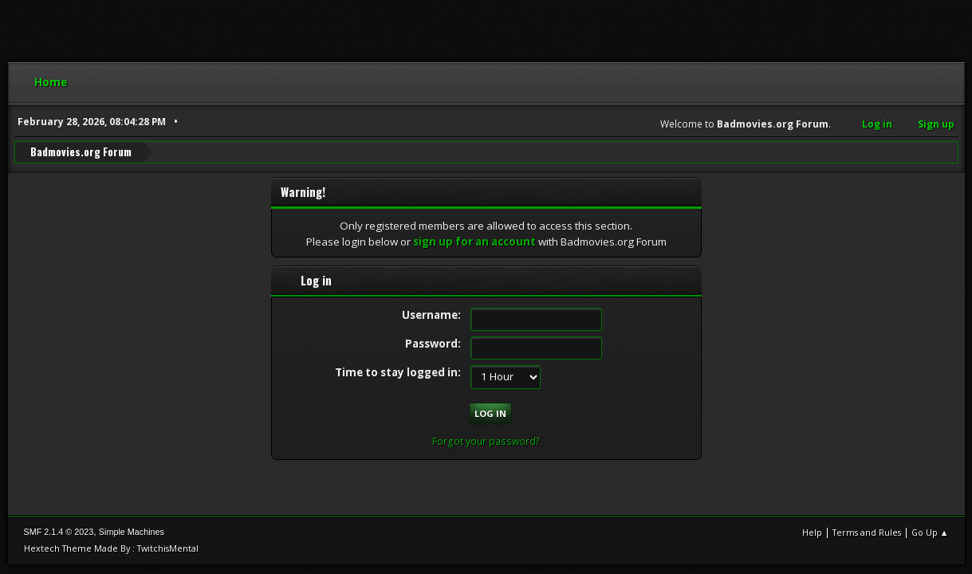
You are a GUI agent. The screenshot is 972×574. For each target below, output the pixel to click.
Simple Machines (131, 532)
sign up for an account (474, 241)
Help (812, 532)
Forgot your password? (486, 441)
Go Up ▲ (930, 532)
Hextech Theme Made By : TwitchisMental (111, 548)
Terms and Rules (866, 532)
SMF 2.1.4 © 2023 (59, 532)
